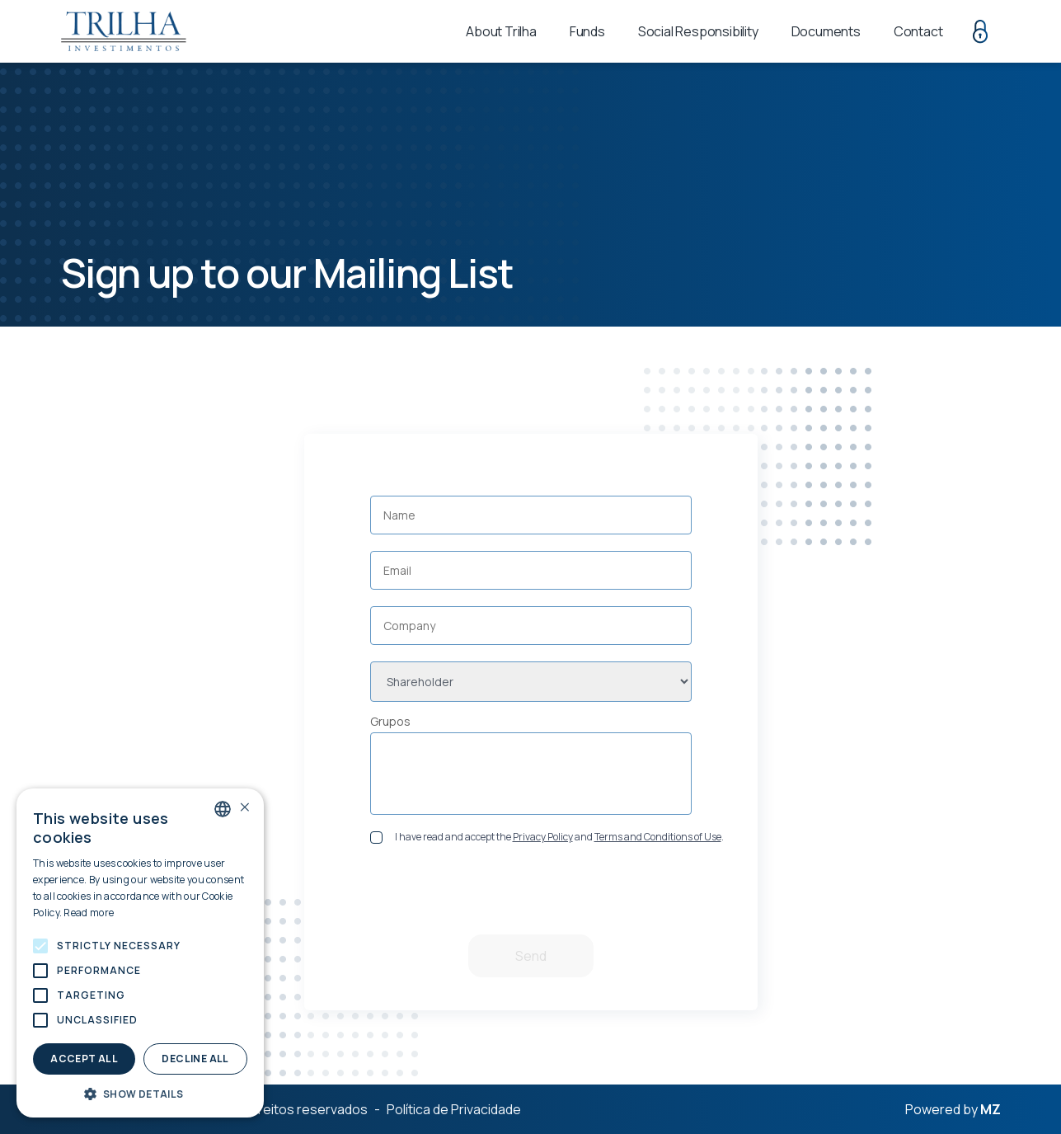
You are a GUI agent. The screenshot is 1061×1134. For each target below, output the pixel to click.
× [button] (245, 808)
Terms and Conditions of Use (657, 837)
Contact (918, 31)
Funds (587, 31)
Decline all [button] (195, 1059)
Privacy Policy (543, 837)
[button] (40, 945)
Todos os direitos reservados (278, 1109)
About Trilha (501, 31)
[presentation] (533, 895)
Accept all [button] (84, 1059)
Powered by (953, 1109)
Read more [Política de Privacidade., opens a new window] (88, 913)
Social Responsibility (698, 31)
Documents (826, 31)
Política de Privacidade (454, 1109)
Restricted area (980, 31)
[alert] (140, 953)
